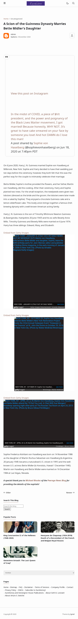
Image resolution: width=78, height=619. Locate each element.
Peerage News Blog (56, 480)
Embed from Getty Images (16, 232)
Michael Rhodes (33, 480)
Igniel (72, 614)
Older (7, 492)
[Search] (73, 3)
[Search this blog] (13, 506)
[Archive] (39, 572)
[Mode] (67, 3)
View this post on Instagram (29, 93)
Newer (70, 492)
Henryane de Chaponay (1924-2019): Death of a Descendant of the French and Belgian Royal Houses (57, 538)
